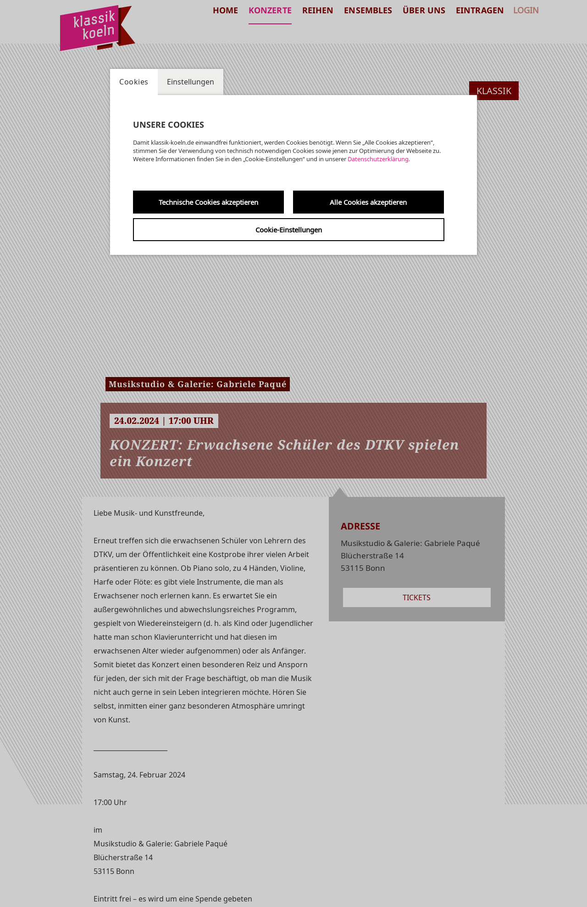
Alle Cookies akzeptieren (368, 202)
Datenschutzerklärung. (379, 159)
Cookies (134, 82)
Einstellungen (190, 82)
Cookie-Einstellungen (288, 229)
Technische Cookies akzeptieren (208, 202)
